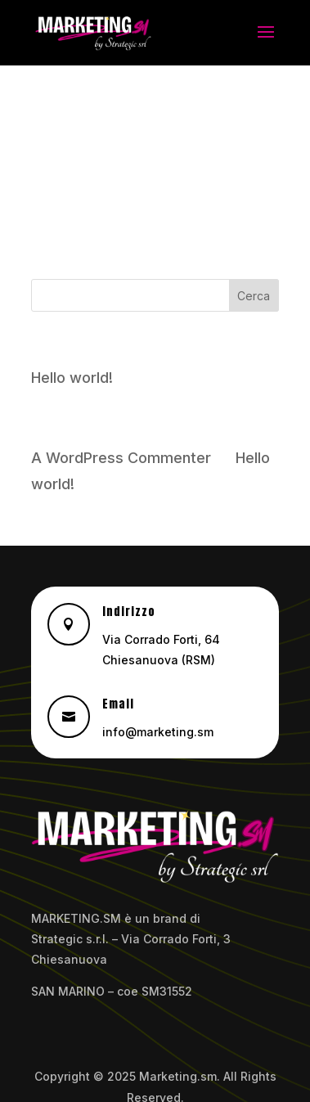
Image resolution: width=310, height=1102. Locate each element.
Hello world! (72, 377)
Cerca (253, 296)
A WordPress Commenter (121, 457)
